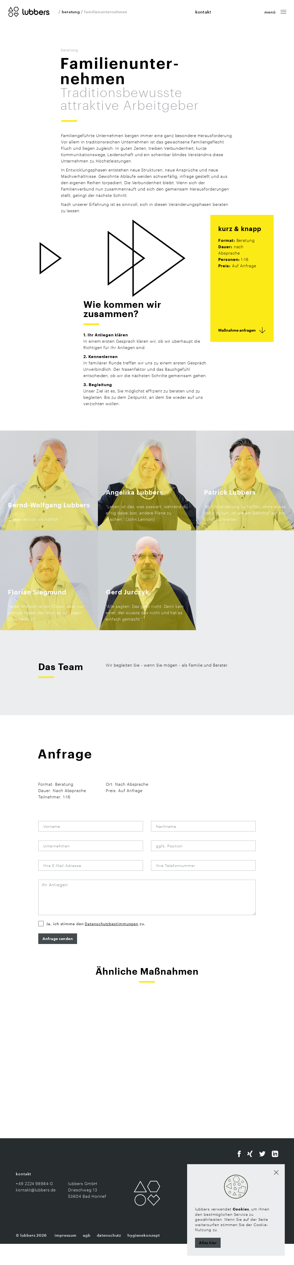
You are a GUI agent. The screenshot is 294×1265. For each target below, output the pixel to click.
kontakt (203, 12)
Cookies (241, 1209)
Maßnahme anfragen (237, 351)
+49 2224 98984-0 (34, 1204)
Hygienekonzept (143, 1256)
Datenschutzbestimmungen (111, 945)
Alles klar (208, 1242)
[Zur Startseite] (29, 11)
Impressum (66, 1256)
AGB (87, 1256)
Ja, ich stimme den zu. (95, 945)
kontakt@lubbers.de (36, 1211)
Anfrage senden (57, 959)
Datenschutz (109, 1256)
